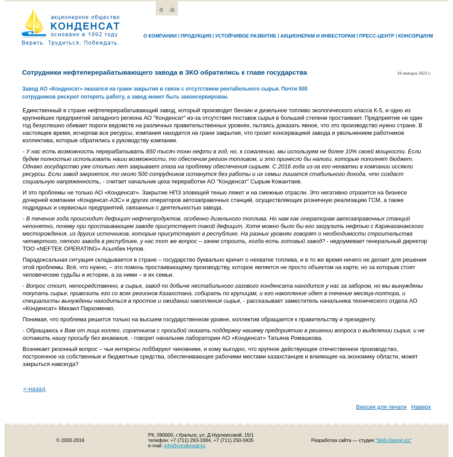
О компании (160, 35)
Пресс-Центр (377, 35)
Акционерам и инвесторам (317, 35)
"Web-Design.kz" (394, 440)
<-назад (34, 388)
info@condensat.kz (185, 445)
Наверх (421, 407)
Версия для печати (381, 407)
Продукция (195, 35)
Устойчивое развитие (245, 35)
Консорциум (415, 35)
